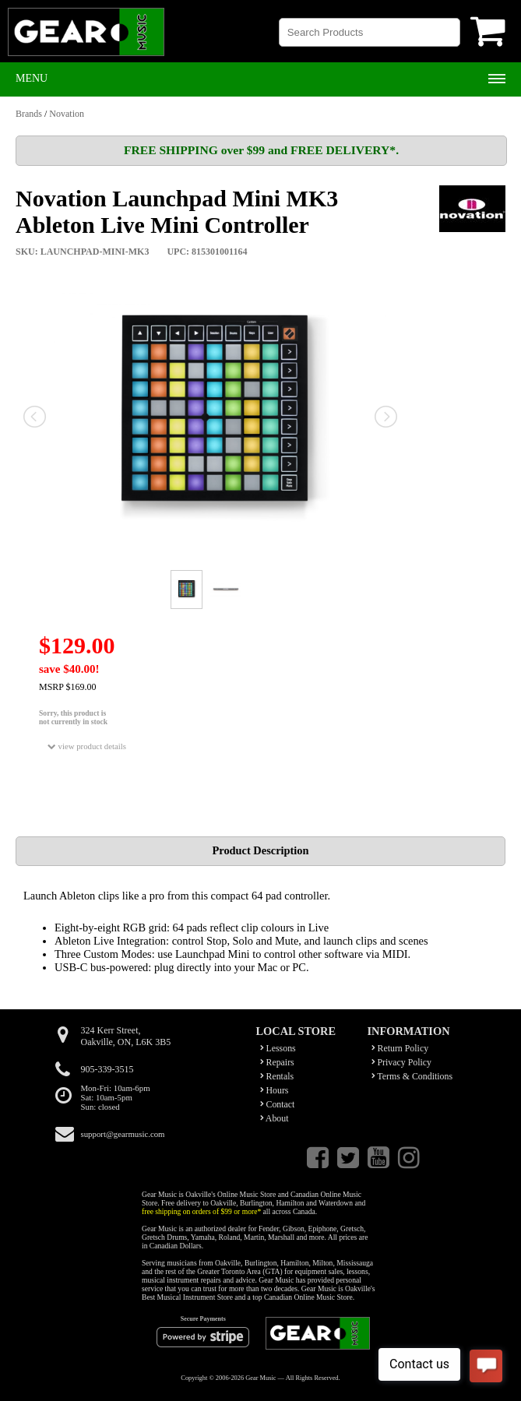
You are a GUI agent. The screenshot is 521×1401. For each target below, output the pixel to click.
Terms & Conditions (412, 1076)
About (274, 1118)
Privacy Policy (401, 1062)
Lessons (278, 1048)
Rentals (277, 1076)
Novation (66, 113)
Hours (274, 1090)
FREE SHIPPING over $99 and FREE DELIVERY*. (261, 150)
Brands (29, 113)
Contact (277, 1104)
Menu (32, 78)
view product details (87, 746)
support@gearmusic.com (123, 1134)
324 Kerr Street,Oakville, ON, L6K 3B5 (126, 1036)
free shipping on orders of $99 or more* (201, 1211)
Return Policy (400, 1048)
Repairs (277, 1062)
